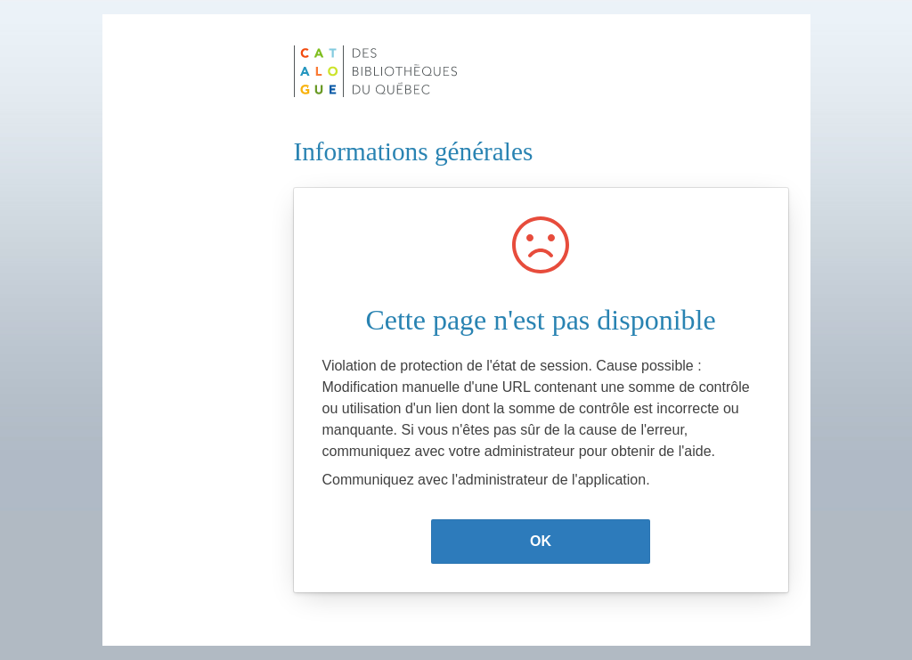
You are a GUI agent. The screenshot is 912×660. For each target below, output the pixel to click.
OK (540, 541)
